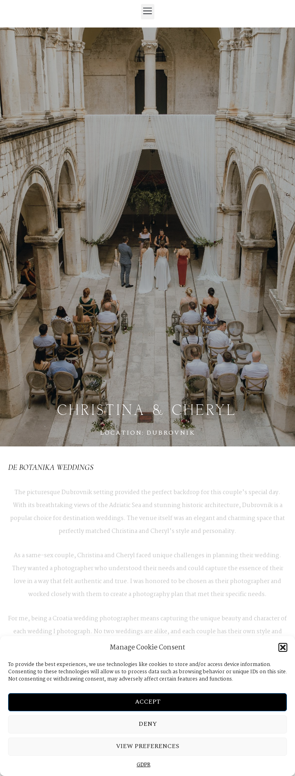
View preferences (147, 746)
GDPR (143, 765)
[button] (283, 647)
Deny (148, 724)
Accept (147, 701)
